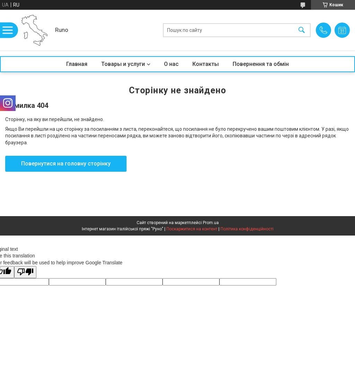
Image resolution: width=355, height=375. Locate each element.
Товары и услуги (123, 64)
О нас (171, 64)
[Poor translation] (25, 272)
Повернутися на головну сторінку (66, 163)
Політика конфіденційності (247, 229)
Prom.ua (211, 222)
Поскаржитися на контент (191, 229)
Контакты (205, 64)
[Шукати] (301, 30)
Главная (76, 64)
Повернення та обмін (261, 64)
